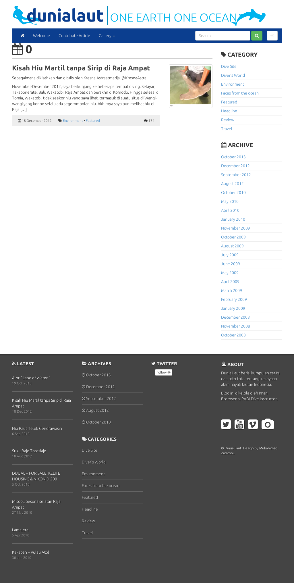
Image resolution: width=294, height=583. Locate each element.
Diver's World (233, 75)
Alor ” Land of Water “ (31, 378)
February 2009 (234, 299)
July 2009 (230, 255)
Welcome (41, 35)
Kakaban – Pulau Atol (30, 552)
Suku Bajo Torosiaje (29, 451)
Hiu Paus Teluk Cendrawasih (37, 428)
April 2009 (230, 281)
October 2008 (233, 335)
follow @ (164, 372)
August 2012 (232, 183)
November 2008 (235, 326)
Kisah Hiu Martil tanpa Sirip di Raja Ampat (81, 68)
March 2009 (231, 290)
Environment (73, 120)
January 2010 (233, 219)
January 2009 (233, 308)
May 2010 (230, 201)
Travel (226, 128)
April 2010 (230, 210)
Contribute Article (74, 35)
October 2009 (233, 237)
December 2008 (235, 317)
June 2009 (230, 263)
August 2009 (232, 246)
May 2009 (230, 272)
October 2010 (233, 192)
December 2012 (235, 165)
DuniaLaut (65, 15)
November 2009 (235, 228)
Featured (93, 120)
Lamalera (20, 530)
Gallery (107, 35)
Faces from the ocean (240, 93)
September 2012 (236, 174)
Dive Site (229, 66)
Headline (229, 111)
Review (227, 120)
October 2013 (233, 157)
